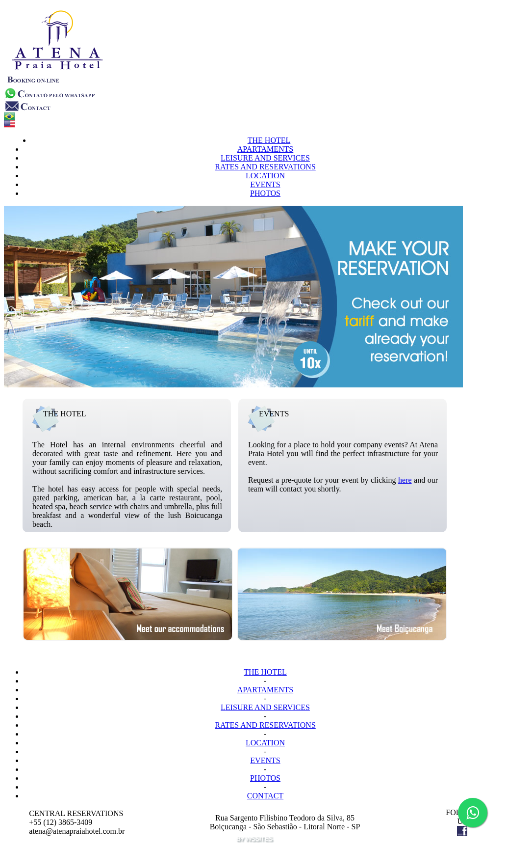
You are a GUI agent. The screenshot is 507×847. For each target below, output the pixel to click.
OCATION (265, 175)
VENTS (265, 184)
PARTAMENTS (265, 149)
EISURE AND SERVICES (265, 158)
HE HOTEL (269, 140)
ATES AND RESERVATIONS (265, 167)
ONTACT (265, 796)
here (405, 480)
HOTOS (265, 193)
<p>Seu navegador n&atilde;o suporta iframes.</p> (255, 296)
